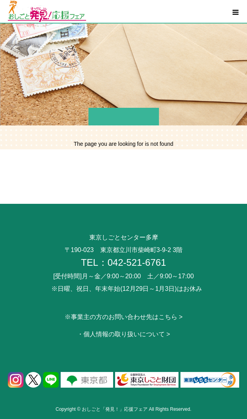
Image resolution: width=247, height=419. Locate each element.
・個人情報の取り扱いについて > (123, 334)
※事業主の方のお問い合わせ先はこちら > (124, 317)
